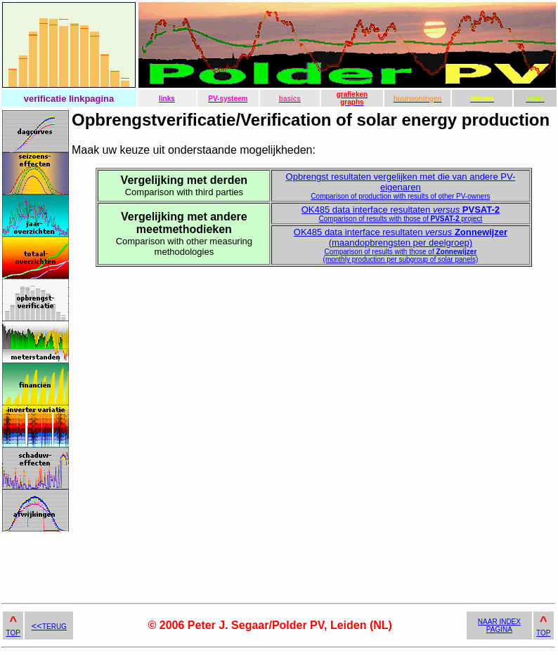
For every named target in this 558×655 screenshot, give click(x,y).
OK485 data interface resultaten (400, 213)
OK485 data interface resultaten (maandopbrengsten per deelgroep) (400, 245)
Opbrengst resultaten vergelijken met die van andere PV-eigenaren (401, 185)
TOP (13, 633)
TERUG (49, 626)
